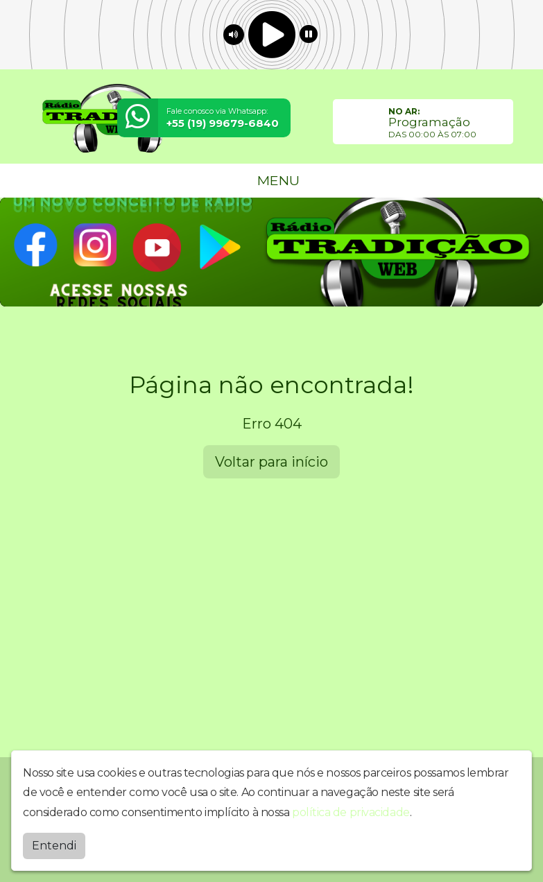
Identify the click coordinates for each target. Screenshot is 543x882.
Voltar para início (271, 461)
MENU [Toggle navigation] (272, 180)
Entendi (54, 845)
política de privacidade (351, 812)
